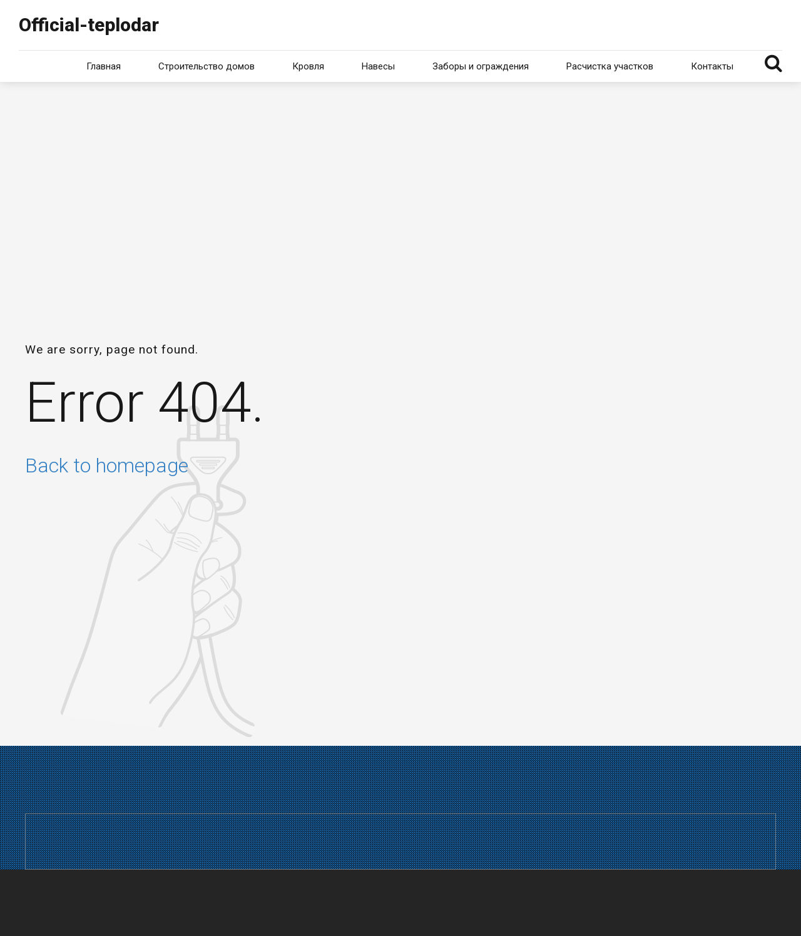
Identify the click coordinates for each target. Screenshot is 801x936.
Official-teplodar (89, 25)
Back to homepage (106, 465)
